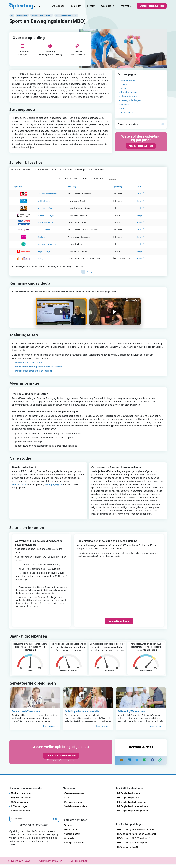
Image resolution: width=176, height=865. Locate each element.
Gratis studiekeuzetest (151, 5)
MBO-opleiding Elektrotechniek (132, 802)
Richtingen (75, 5)
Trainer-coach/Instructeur (26, 711)
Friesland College (35, 216)
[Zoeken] (34, 819)
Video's (124, 88)
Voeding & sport (72, 834)
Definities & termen (73, 802)
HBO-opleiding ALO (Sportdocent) (133, 839)
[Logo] (25, 6)
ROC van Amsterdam (38, 194)
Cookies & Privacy (79, 861)
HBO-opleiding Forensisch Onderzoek (135, 830)
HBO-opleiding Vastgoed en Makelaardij (136, 834)
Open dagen (107, 5)
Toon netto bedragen (119, 621)
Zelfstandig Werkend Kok (131, 711)
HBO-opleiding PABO (127, 847)
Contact (68, 798)
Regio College (33, 252)
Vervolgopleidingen (131, 100)
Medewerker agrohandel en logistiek (33, 371)
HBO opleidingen (19, 807)
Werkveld (125, 104)
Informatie (125, 5)
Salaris (124, 108)
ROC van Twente (35, 223)
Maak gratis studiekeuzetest (61, 756)
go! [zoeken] (55, 819)
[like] (152, 761)
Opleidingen (58, 5)
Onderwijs (69, 839)
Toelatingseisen (129, 92)
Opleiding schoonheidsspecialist (82, 711)
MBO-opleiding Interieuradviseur (132, 807)
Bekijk (139, 194)
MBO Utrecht (35, 201)
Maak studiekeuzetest (141, 145)
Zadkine (33, 237)
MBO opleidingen (19, 802)
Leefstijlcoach (19, 484)
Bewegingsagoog (54, 484)
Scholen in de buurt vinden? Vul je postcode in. (83, 178)
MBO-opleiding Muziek (128, 798)
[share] (129, 761)
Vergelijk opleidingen (21, 798)
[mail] (122, 761)
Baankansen (127, 112)
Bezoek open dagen (20, 811)
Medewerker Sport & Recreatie (30, 363)
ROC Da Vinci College (39, 244)
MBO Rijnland (33, 230)
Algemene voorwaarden (50, 861)
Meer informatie (129, 96)
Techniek (68, 826)
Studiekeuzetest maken (75, 807)
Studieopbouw (128, 79)
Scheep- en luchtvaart (74, 843)
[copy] (160, 761)
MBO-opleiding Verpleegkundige (132, 811)
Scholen (91, 5)
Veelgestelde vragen (74, 794)
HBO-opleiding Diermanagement (133, 843)
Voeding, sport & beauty (41, 15)
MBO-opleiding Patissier (129, 794)
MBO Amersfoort (36, 208)
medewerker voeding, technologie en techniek (38, 367)
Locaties (125, 83)
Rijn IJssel (31, 259)
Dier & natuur (70, 830)
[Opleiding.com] (11, 15)
